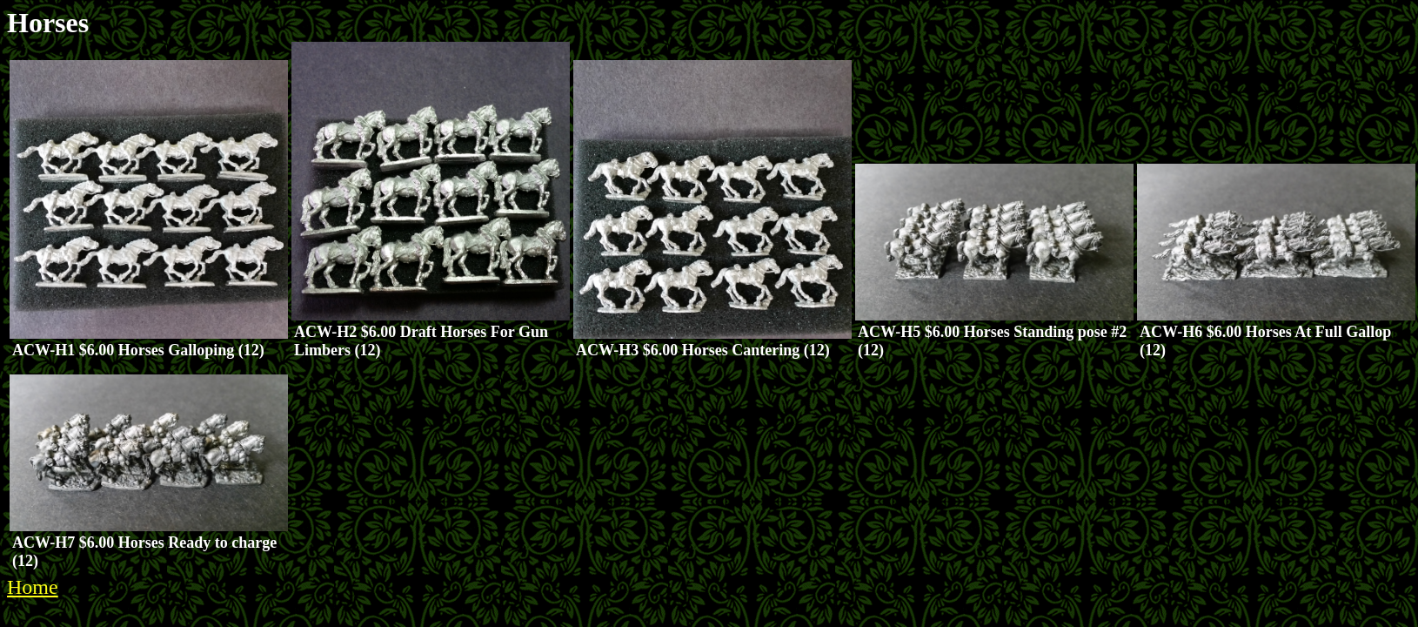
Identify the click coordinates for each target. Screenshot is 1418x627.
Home (32, 587)
